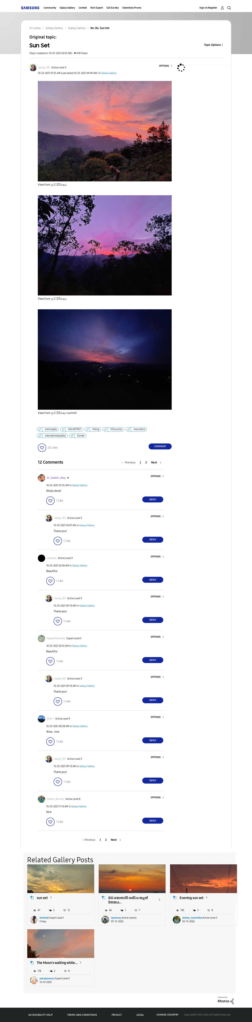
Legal (140, 1014)
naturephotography (55, 435)
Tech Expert (96, 7)
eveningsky (51, 429)
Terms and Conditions (82, 1014)
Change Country (168, 1014)
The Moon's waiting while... (57, 963)
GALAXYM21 (74, 429)
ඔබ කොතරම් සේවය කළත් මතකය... (128, 900)
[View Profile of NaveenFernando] (56, 638)
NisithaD (44, 917)
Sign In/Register (208, 7)
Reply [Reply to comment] (152, 499)
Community (50, 7)
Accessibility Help (40, 1014)
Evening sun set (192, 898)
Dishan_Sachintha (192, 917)
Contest (83, 7)
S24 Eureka (112, 7)
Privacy (117, 1014)
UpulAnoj (116, 917)
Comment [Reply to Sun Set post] (160, 446)
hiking (95, 429)
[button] (166, 66)
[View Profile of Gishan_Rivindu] (55, 799)
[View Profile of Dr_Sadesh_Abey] (56, 477)
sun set (42, 898)
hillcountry (116, 429)
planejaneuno (47, 978)
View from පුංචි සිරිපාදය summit (57, 413)
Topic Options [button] (212, 45)
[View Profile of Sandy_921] (44, 67)
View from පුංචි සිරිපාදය (52, 184)
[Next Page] (156, 462)
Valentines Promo (131, 7)
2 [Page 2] (146, 462)
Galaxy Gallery (67, 7)
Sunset (80, 435)
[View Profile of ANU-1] (50, 718)
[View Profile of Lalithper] (52, 558)
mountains (139, 429)
